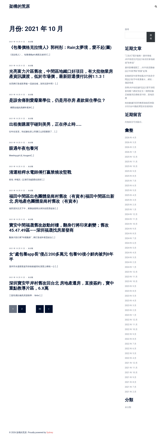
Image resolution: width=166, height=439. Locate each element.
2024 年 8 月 (130, 233)
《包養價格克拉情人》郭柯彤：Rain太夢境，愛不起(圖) (60, 47)
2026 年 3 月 (130, 142)
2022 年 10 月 (131, 329)
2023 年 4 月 (130, 300)
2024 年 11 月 (131, 219)
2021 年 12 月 (131, 363)
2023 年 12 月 (131, 272)
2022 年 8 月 (130, 339)
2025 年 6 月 (130, 185)
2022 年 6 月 (130, 348)
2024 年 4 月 (130, 252)
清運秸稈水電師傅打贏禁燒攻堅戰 (40, 172)
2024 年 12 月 (131, 214)
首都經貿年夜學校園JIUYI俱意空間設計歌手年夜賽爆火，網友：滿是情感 (140, 79)
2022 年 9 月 (130, 334)
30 (40, 309)
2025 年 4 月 (130, 195)
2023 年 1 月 (130, 315)
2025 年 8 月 (130, 176)
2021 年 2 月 (130, 392)
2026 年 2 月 (130, 147)
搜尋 (127, 29)
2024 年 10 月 (131, 224)
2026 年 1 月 (130, 152)
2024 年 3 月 (130, 257)
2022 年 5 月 (130, 353)
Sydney (49, 432)
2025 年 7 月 (130, 181)
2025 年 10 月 (131, 166)
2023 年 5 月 (130, 296)
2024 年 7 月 (130, 238)
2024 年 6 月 (130, 243)
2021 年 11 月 (131, 367)
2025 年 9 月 (130, 171)
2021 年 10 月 (131, 372)
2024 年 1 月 (130, 267)
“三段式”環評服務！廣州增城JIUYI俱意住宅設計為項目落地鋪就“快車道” (140, 59)
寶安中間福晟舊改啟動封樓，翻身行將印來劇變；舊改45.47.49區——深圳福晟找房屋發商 (59, 228)
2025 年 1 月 (130, 209)
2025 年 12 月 (131, 157)
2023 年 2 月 (130, 310)
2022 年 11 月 (131, 324)
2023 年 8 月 (130, 291)
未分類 (128, 407)
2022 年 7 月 (130, 344)
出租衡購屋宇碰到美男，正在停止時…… (45, 124)
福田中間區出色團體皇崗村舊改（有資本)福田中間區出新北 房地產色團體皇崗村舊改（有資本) (61, 199)
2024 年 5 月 (130, 248)
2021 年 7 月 (130, 387)
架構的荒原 (19, 6)
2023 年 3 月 (130, 305)
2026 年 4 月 (130, 137)
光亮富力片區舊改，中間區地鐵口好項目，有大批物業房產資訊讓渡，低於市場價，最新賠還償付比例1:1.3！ (61, 74)
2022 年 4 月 (130, 358)
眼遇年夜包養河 (23, 148)
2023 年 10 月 (131, 281)
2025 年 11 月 (131, 161)
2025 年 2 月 (130, 204)
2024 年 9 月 (130, 228)
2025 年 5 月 (130, 190)
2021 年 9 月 (130, 377)
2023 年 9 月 (130, 286)
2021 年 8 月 (130, 382)
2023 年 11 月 (131, 276)
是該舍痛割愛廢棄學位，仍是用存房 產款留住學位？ (57, 100)
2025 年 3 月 (130, 200)
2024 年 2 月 (130, 262)
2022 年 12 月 (131, 319)
